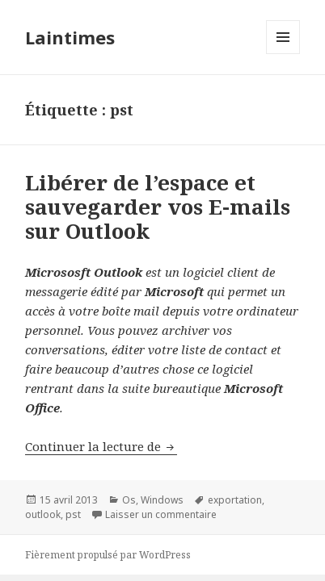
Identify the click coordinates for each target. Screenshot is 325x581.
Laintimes (70, 37)
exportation (235, 500)
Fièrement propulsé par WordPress (108, 555)
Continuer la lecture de (101, 446)
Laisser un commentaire (161, 514)
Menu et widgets (283, 53)
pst (73, 514)
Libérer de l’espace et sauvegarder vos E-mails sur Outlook (157, 206)
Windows (162, 500)
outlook (43, 514)
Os (129, 500)
